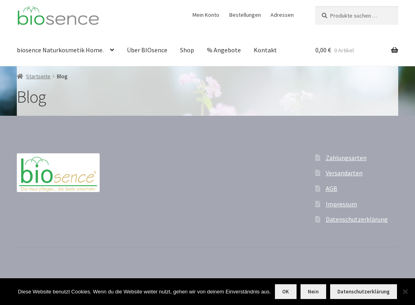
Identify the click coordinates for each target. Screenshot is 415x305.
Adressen (282, 14)
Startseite (38, 76)
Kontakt (265, 50)
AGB (331, 188)
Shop (187, 50)
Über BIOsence (147, 50)
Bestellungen (245, 14)
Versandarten (344, 173)
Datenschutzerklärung (357, 219)
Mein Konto (205, 14)
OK (285, 291)
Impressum (341, 204)
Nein (313, 291)
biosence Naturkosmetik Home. (60, 50)
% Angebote (224, 50)
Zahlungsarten (346, 158)
